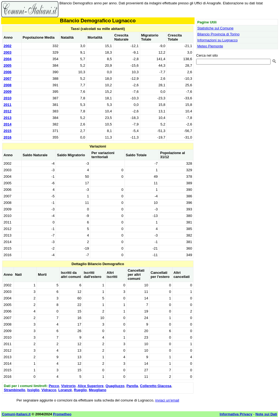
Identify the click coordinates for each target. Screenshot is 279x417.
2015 (7, 131)
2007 (7, 78)
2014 (7, 124)
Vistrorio (68, 386)
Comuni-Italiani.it (16, 414)
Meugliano (97, 390)
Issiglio (33, 390)
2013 (7, 118)
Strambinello (14, 390)
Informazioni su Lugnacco (217, 40)
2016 (7, 137)
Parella (132, 386)
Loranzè (65, 390)
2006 (7, 72)
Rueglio (80, 390)
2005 (7, 65)
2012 (7, 111)
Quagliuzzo (114, 386)
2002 (7, 46)
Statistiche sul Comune (215, 28)
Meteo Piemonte (210, 46)
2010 (7, 98)
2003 (7, 52)
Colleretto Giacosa (155, 386)
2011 (7, 105)
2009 (7, 92)
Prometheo (62, 414)
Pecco (54, 386)
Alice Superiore (91, 386)
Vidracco (48, 390)
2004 (7, 59)
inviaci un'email (167, 400)
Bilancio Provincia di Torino (218, 34)
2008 (7, 85)
